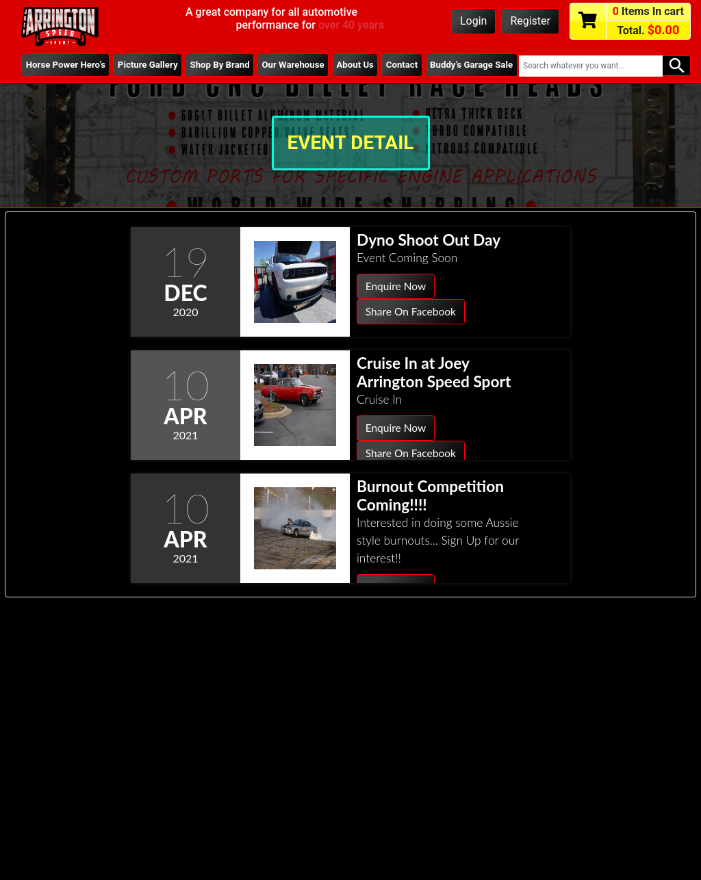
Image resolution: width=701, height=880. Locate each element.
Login (473, 20)
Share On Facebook (412, 312)
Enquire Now (397, 286)
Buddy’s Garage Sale (461, 70)
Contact (399, 65)
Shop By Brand (200, 70)
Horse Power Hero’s (43, 70)
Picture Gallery (125, 70)
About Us (345, 70)
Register (530, 20)
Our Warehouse (280, 70)
